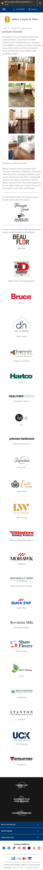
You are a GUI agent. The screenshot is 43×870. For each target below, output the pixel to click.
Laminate (14, 28)
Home (5, 28)
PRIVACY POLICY (18, 867)
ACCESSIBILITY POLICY (32, 867)
